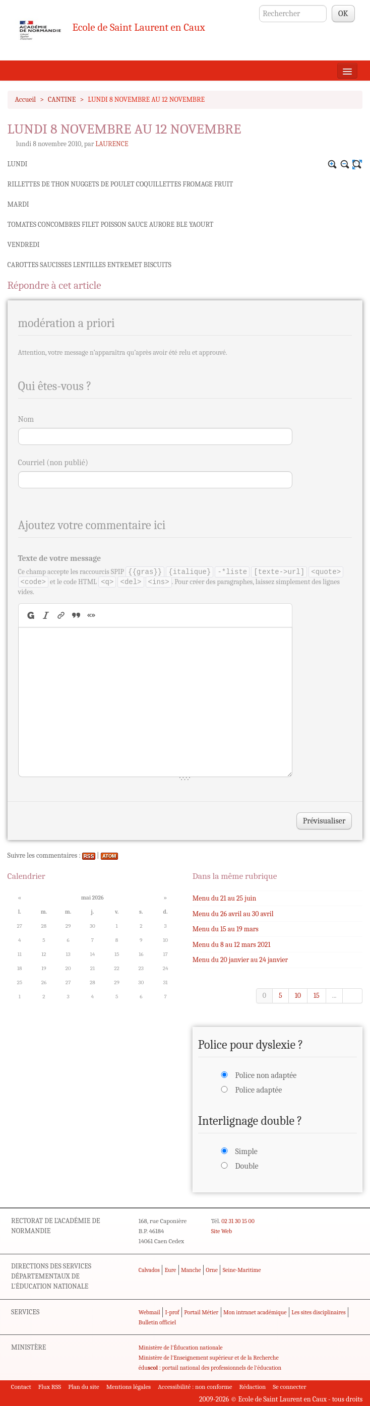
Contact (21, 1386)
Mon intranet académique (255, 1312)
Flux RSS (49, 1386)
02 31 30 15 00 (238, 1221)
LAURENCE (111, 144)
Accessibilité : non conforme (195, 1386)
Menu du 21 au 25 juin (224, 898)
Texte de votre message (59, 558)
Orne (212, 1269)
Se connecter (289, 1386)
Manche (191, 1269)
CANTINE (62, 99)
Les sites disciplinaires (318, 1312)
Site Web (221, 1231)
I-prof (172, 1312)
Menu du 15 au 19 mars (226, 929)
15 (317, 995)
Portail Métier (201, 1312)
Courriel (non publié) (53, 462)
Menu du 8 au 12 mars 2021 (232, 944)
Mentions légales (128, 1386)
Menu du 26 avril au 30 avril (233, 914)
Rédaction (252, 1386)
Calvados (149, 1269)
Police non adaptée (265, 1075)
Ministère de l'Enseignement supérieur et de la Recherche (209, 1357)
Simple (246, 1151)
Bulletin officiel (157, 1322)
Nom (26, 419)
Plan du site (83, 1386)
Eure (170, 1269)
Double (246, 1166)
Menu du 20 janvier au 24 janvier (240, 959)
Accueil (25, 99)
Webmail (149, 1312)
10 (298, 995)
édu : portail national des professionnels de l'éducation (210, 1367)
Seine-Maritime (242, 1269)
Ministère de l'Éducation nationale (181, 1347)
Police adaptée (258, 1090)
